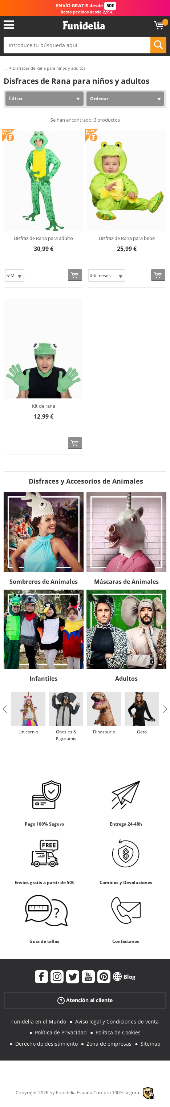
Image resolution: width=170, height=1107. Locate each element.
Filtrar (16, 98)
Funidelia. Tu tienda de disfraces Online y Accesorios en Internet (84, 25)
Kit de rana (43, 406)
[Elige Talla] (14, 275)
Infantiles (43, 679)
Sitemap (151, 1043)
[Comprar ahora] (75, 275)
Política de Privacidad (61, 1032)
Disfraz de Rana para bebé (127, 238)
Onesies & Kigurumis (66, 735)
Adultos (126, 679)
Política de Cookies (118, 1032)
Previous (4, 709)
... (5, 68)
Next (165, 709)
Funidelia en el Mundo (38, 1021)
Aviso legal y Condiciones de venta (117, 1021)
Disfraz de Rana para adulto (43, 238)
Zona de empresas (108, 1043)
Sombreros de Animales (43, 582)
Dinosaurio (104, 732)
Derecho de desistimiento (46, 1043)
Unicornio (28, 732)
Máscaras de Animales (126, 582)
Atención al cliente (85, 1000)
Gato (142, 732)
